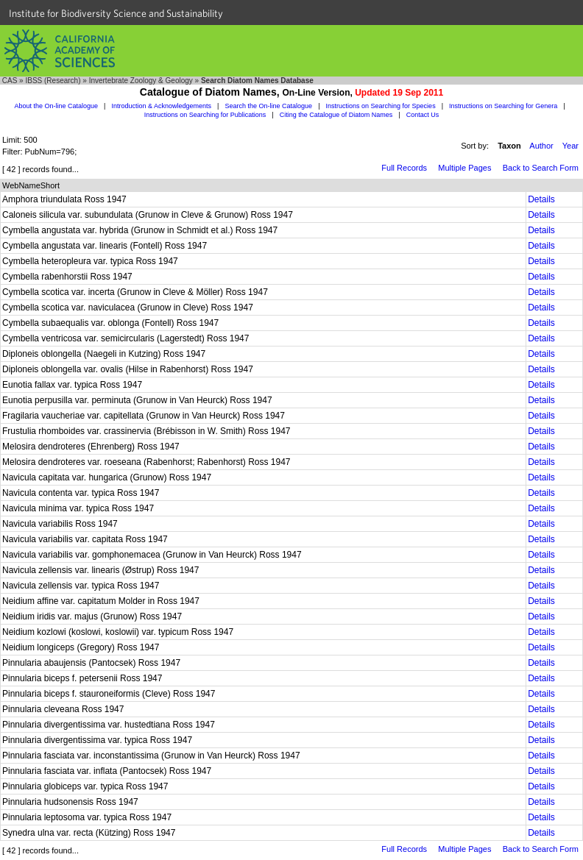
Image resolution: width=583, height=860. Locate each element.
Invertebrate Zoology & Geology (141, 81)
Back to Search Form (541, 167)
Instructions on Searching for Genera (503, 106)
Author (541, 145)
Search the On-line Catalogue (269, 106)
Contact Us (422, 114)
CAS (10, 81)
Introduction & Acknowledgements (161, 106)
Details (541, 199)
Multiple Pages (464, 167)
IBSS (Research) (52, 81)
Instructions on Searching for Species (381, 106)
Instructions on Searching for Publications (205, 114)
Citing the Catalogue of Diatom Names (336, 114)
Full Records (404, 167)
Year (570, 145)
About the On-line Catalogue (56, 106)
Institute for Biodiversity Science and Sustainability (116, 13)
